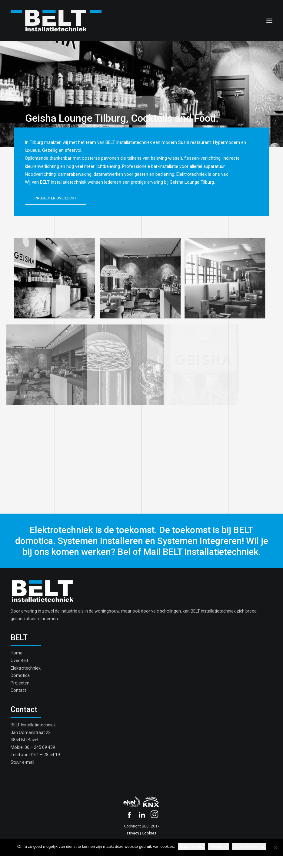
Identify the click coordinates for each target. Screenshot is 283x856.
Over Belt (19, 660)
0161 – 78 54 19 (44, 754)
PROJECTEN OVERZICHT (55, 198)
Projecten (20, 683)
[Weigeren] (275, 847)
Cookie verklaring (249, 846)
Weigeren (218, 846)
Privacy (133, 833)
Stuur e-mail (22, 762)
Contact (18, 690)
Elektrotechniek (26, 668)
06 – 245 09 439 (40, 747)
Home (16, 652)
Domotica (20, 675)
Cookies (149, 833)
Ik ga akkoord (191, 846)
